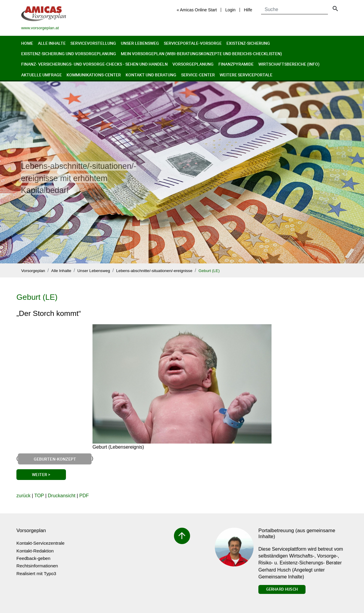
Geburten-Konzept (55, 459)
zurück (23, 495)
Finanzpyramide (236, 64)
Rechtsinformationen (37, 565)
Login (230, 10)
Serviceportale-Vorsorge (193, 43)
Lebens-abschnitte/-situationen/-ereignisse (154, 270)
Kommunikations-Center (94, 75)
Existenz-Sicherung (248, 43)
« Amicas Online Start (197, 10)
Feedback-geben (33, 558)
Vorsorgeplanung (193, 64)
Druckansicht (61, 495)
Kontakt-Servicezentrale (40, 543)
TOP (39, 495)
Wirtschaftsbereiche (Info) (289, 64)
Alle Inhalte (52, 43)
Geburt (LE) (209, 270)
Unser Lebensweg (140, 43)
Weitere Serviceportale (246, 75)
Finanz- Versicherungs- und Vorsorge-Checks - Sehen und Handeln (94, 64)
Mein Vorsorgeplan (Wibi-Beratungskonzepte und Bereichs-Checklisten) (201, 53)
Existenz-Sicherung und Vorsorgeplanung (68, 53)
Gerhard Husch (282, 589)
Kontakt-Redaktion (35, 550)
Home (27, 43)
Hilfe (248, 10)
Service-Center (198, 75)
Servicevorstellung (93, 43)
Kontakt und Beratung (151, 75)
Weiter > (41, 474)
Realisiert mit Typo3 (36, 573)
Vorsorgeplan (33, 270)
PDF (84, 495)
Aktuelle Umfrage (41, 75)
